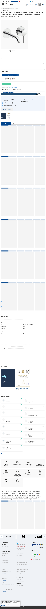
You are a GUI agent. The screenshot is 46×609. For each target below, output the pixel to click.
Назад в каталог (5, 10)
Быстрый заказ (41, 75)
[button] (22, 50)
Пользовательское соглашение (22, 564)
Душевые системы (5, 553)
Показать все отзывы (5, 453)
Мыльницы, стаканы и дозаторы (7, 589)
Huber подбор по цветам (20, 573)
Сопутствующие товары (6, 123)
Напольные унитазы (5, 560)
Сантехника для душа (6, 551)
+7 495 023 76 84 (6, 1)
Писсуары (3, 582)
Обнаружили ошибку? (20, 585)
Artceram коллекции (20, 553)
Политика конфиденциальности (22, 562)
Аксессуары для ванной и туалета (8, 584)
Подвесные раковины (5, 576)
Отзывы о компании (29, 123)
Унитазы (3, 558)
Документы (22, 123)
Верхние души (4, 555)
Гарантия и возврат (20, 560)
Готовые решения (5, 542)
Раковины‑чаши (4, 578)
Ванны (3, 597)
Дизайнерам (19, 579)
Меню (24, 606)
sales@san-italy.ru (23, 1)
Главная (2, 8)
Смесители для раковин (14, 8)
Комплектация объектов (20, 581)
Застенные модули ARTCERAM (6, 571)
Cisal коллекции (19, 555)
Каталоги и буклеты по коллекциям (22, 569)
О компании (19, 583)
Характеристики (15, 123)
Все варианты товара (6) (7, 109)
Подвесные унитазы (5, 562)
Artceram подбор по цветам (21, 571)
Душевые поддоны (5, 595)
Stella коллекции (19, 557)
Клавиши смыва (5, 599)
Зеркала (3, 593)
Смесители (7, 8)
